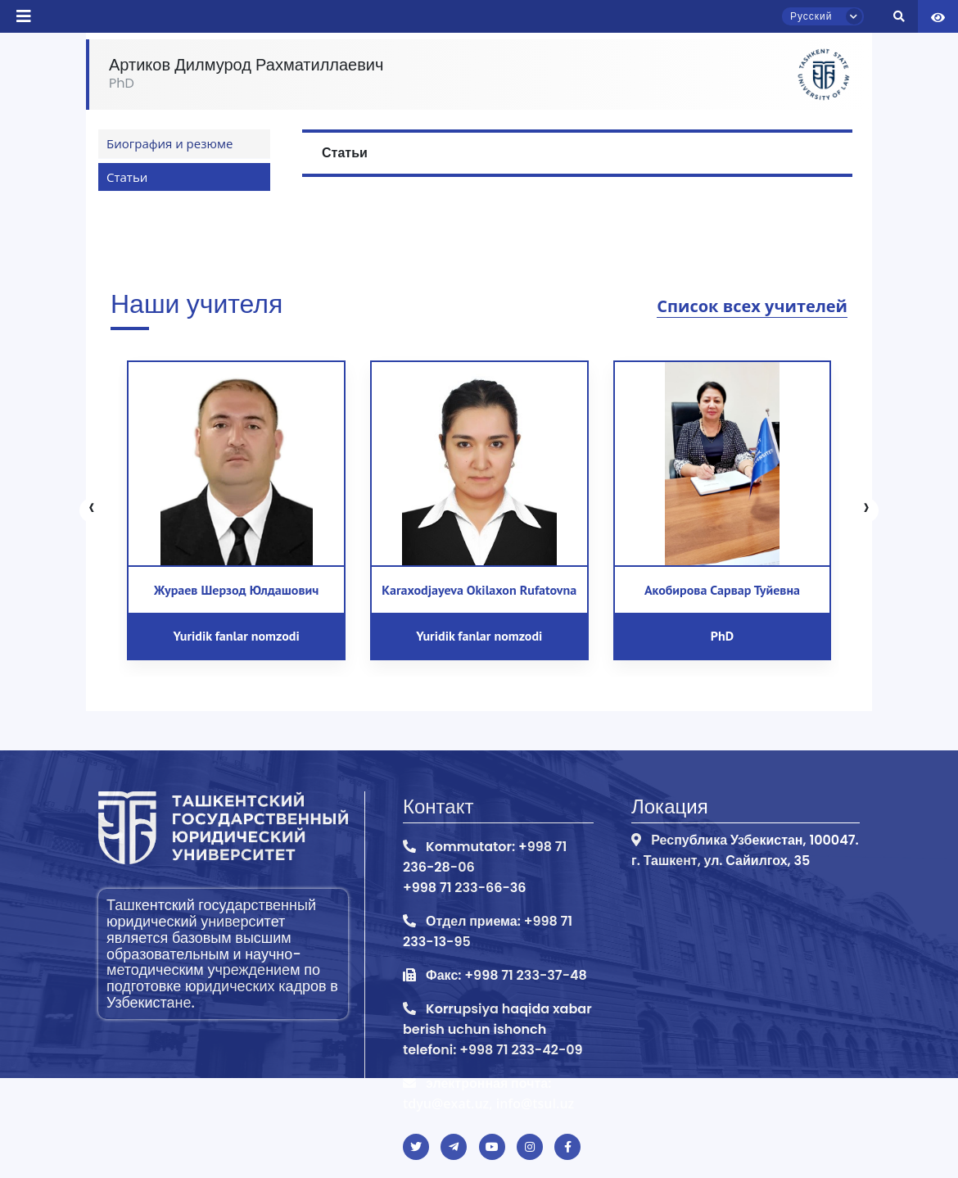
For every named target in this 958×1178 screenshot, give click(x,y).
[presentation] (91, 510)
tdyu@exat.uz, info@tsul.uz (488, 1103)
